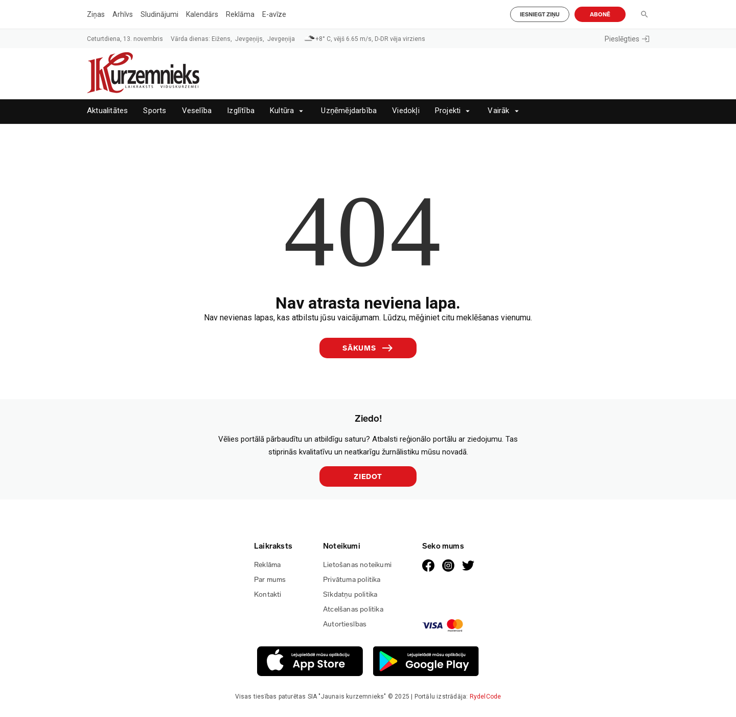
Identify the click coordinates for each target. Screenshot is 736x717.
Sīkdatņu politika (350, 594)
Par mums (270, 579)
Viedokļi (406, 110)
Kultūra (282, 110)
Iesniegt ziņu (540, 14)
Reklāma (240, 14)
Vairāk (498, 110)
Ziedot (368, 476)
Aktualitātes (107, 110)
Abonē (600, 14)
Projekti (448, 110)
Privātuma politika (352, 579)
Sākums (368, 348)
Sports (154, 110)
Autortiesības (345, 624)
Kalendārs (202, 14)
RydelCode (485, 696)
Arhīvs (122, 14)
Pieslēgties (627, 39)
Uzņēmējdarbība (349, 110)
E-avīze (274, 14)
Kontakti (268, 594)
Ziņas (96, 14)
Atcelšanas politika (353, 609)
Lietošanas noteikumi (357, 564)
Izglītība (241, 110)
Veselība (197, 110)
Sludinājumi (159, 14)
